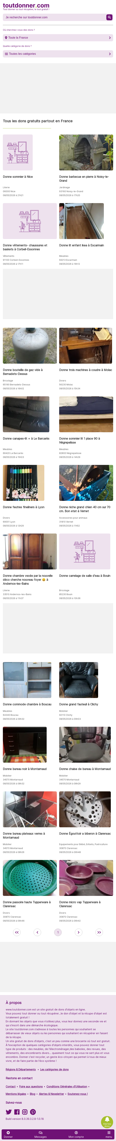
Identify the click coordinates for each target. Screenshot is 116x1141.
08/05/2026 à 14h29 (69, 457)
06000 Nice (9, 191)
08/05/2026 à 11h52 (69, 525)
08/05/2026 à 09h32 (13, 719)
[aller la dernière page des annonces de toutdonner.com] (99, 932)
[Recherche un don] (55, 17)
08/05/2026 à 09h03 (70, 719)
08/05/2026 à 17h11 (13, 264)
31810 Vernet (66, 521)
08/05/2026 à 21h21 (13, 195)
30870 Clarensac (68, 848)
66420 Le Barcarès (13, 453)
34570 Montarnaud (13, 779)
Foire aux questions (31, 1086)
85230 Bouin (65, 594)
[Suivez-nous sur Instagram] (24, 1113)
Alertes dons (107, 1125)
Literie (6, 187)
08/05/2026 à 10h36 (69, 598)
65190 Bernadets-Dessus (16, 384)
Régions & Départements (21, 1069)
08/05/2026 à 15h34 (69, 388)
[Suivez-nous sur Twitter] (8, 1113)
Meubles (63, 256)
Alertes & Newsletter (51, 1093)
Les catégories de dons (54, 1069)
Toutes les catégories (22, 53)
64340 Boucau (10, 715)
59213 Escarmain (68, 260)
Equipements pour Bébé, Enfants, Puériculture (83, 844)
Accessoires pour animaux (73, 517)
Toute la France (18, 37)
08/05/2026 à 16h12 (69, 264)
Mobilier (63, 711)
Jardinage (64, 187)
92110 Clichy (65, 715)
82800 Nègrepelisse (70, 453)
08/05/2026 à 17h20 (69, 195)
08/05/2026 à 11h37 (13, 598)
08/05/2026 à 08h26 (13, 852)
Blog (32, 1093)
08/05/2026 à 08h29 (70, 783)
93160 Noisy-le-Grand (71, 191)
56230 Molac (66, 384)
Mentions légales (16, 1093)
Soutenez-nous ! (78, 1093)
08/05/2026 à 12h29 (13, 525)
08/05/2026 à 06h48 (70, 852)
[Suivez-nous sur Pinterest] (33, 1113)
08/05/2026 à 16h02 (13, 388)
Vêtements (8, 256)
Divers (62, 380)
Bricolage (8, 380)
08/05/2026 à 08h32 (13, 783)
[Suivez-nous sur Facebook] (16, 1113)
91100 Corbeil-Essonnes (16, 260)
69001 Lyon (9, 521)
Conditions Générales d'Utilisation (66, 1086)
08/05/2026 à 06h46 (13, 920)
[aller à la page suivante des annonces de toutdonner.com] (78, 932)
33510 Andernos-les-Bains (17, 594)
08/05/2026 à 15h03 (13, 457)
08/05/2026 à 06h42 (70, 920)
